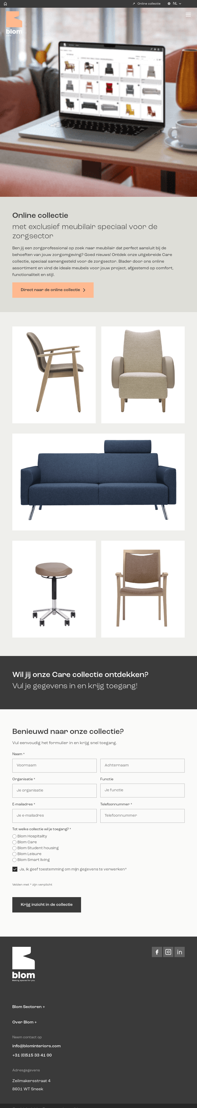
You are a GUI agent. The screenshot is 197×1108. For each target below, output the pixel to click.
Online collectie (147, 3)
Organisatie (23, 779)
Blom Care (27, 842)
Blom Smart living (33, 860)
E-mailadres (23, 804)
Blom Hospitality (32, 836)
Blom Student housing (38, 848)
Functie (106, 779)
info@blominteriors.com (36, 1046)
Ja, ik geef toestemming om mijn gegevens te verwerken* (73, 869)
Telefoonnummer (116, 804)
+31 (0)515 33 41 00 (32, 1055)
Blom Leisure (29, 854)
